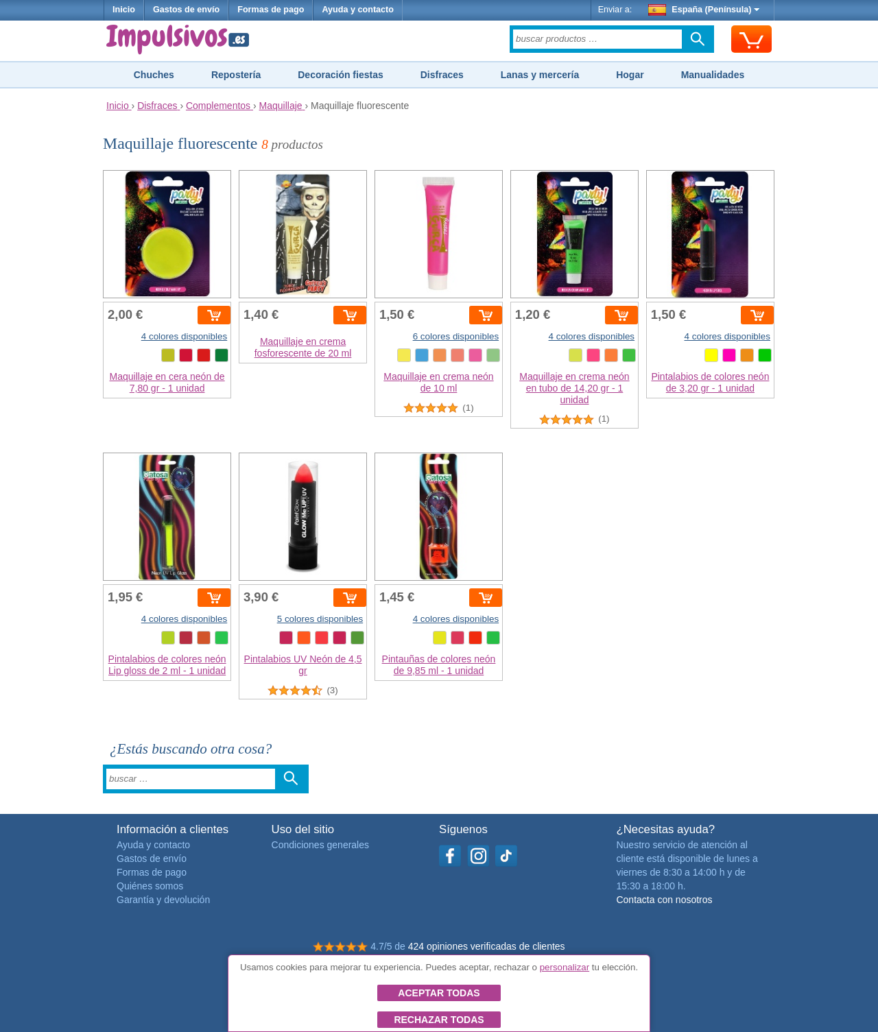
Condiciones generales (320, 844)
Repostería (236, 74)
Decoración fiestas (340, 74)
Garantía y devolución (163, 899)
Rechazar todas (439, 1019)
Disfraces (442, 74)
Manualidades (713, 74)
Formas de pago (270, 9)
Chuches (154, 74)
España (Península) (704, 9)
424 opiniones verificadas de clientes (486, 946)
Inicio (123, 9)
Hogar (629, 74)
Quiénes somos (150, 885)
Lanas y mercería (540, 74)
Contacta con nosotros (664, 899)
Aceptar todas (438, 992)
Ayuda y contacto (358, 9)
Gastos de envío (186, 9)
